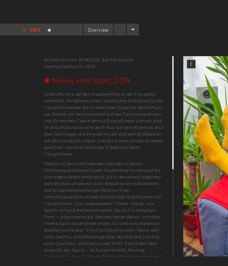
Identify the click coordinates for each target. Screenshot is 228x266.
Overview (98, 30)
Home (31, 30)
